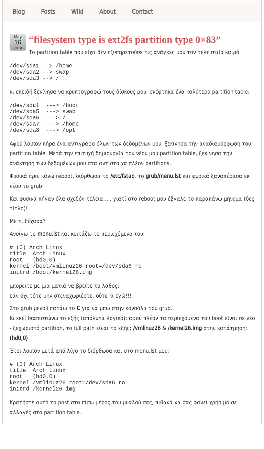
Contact (142, 11)
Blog (18, 11)
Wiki (77, 11)
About (107, 11)
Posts (48, 11)
